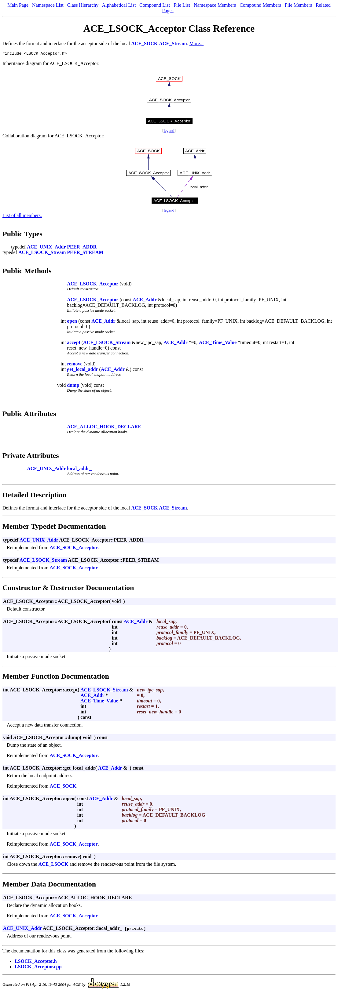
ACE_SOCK (144, 43)
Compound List (154, 5)
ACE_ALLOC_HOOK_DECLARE (104, 427)
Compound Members (260, 5)
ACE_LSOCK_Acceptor (92, 284)
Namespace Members (215, 5)
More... (196, 43)
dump (73, 386)
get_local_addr (82, 370)
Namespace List (48, 5)
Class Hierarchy (83, 5)
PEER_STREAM (85, 253)
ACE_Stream (173, 43)
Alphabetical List (119, 5)
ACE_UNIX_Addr (46, 247)
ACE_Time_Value (218, 343)
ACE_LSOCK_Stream (42, 253)
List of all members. (22, 216)
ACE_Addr (144, 300)
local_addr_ (79, 469)
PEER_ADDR (82, 247)
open (72, 322)
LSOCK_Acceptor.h (36, 962)
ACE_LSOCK (53, 865)
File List (182, 5)
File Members (298, 5)
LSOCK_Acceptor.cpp (38, 967)
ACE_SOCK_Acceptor (73, 548)
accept (73, 343)
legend (169, 131)
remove (74, 364)
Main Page (17, 5)
